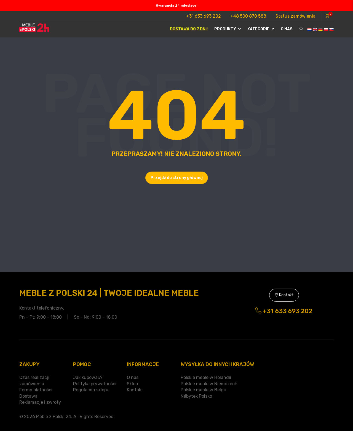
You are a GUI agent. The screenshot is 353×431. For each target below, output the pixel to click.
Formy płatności (35, 389)
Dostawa (28, 396)
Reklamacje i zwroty (40, 402)
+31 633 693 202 (203, 16)
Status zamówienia (295, 16)
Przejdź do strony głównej (177, 177)
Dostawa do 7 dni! (189, 29)
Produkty (227, 29)
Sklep (132, 383)
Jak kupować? (88, 377)
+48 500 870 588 (248, 16)
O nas (287, 29)
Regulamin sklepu (91, 389)
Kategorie (260, 29)
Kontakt (284, 295)
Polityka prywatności (94, 383)
